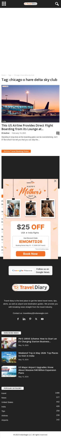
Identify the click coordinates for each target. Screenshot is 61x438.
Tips (3, 411)
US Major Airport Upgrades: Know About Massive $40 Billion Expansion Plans (37, 370)
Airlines (4, 415)
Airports (4, 420)
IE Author (5, 133)
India (4, 121)
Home (3, 75)
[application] (30, 172)
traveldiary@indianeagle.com (35, 313)
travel (3, 393)
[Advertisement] (30, 39)
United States (7, 402)
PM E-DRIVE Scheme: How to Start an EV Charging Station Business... (37, 340)
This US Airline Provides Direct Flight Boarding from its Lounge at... (27, 127)
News (3, 398)
